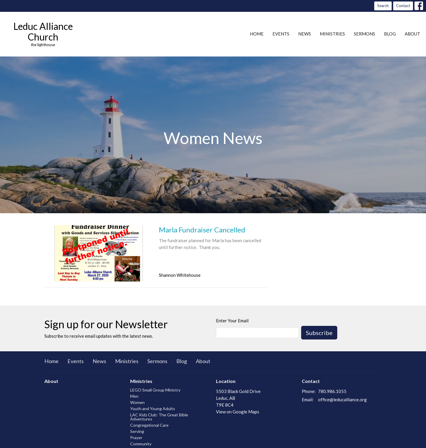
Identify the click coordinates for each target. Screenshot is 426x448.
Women (137, 402)
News (304, 33)
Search (383, 5)
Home (257, 33)
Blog (390, 33)
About (412, 33)
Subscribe (319, 332)
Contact (403, 5)
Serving (137, 431)
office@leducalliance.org (342, 399)
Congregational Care (149, 425)
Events (280, 33)
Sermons (364, 33)
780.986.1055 (332, 391)
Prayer (136, 437)
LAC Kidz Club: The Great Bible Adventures (159, 416)
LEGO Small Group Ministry (155, 389)
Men (134, 396)
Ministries (332, 33)
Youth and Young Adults (152, 408)
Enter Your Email (232, 320)
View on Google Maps (237, 411)
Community (140, 443)
